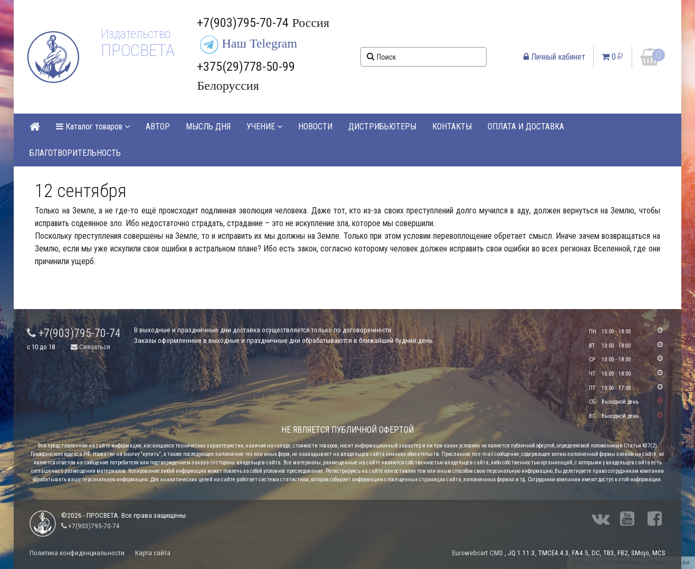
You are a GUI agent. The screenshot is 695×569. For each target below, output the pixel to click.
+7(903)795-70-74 (74, 333)
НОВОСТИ (315, 127)
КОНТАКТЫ (452, 127)
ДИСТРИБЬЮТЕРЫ (382, 127)
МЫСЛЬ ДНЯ (208, 127)
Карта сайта (152, 553)
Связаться (90, 347)
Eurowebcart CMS (477, 553)
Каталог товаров (93, 127)
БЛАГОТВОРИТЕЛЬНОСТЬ (75, 153)
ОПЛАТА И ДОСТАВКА (526, 127)
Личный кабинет (554, 57)
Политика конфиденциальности (77, 553)
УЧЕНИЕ (264, 127)
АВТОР (158, 127)
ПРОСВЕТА (137, 50)
